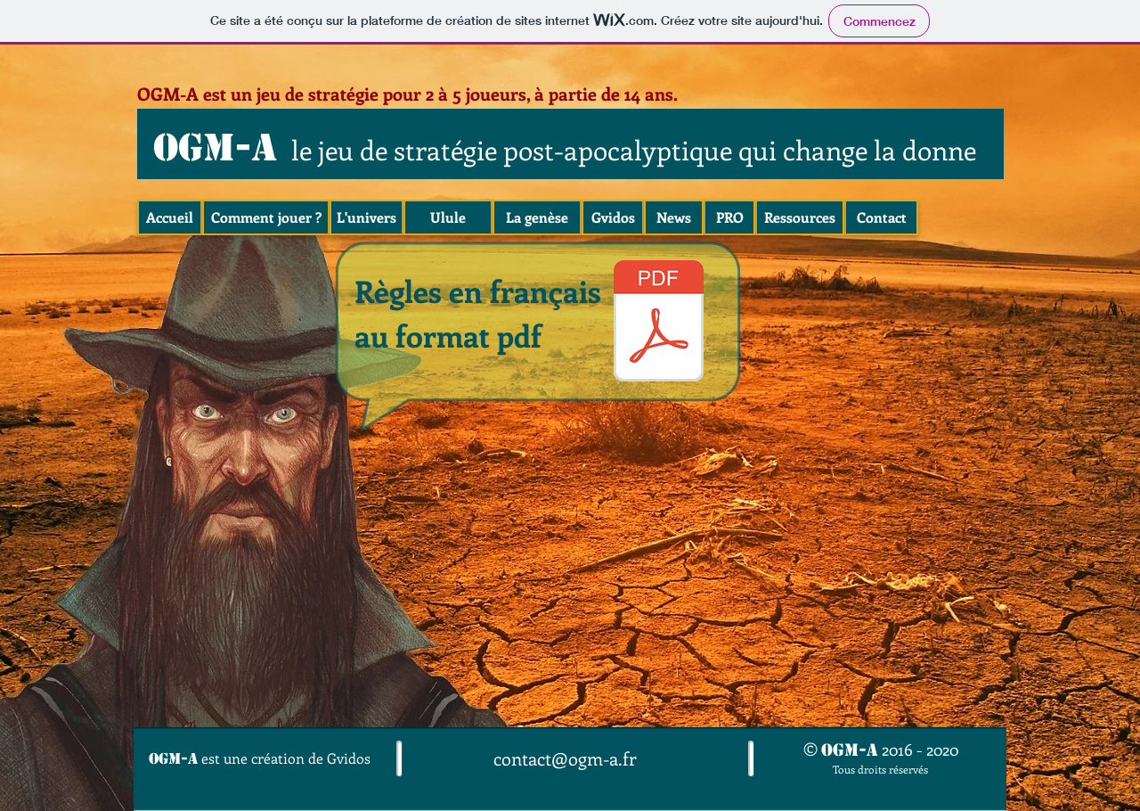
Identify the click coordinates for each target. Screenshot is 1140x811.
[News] (674, 217)
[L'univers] (366, 217)
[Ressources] (799, 217)
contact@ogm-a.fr (565, 758)
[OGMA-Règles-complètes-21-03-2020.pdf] (658, 323)
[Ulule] (448, 217)
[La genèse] (537, 217)
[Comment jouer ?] (266, 217)
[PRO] (729, 217)
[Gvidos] (613, 217)
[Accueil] (169, 217)
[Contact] (881, 217)
